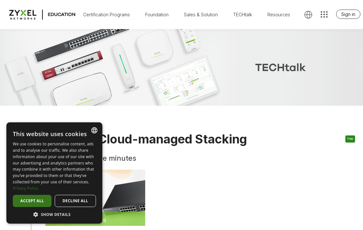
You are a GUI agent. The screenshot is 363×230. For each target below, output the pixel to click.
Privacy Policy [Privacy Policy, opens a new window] (25, 188)
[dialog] (54, 173)
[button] (54, 214)
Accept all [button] (32, 200)
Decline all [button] (75, 200)
